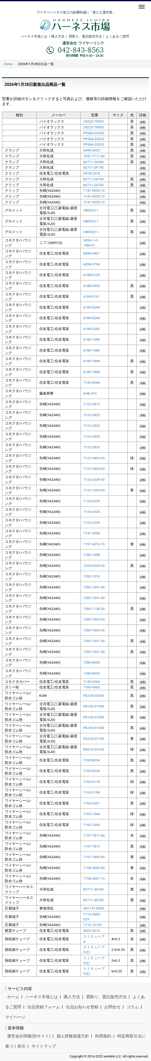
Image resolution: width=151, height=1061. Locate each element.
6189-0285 (91, 329)
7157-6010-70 (94, 544)
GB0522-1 (90, 210)
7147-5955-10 (94, 190)
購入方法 (57, 36)
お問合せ (112, 1007)
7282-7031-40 (94, 587)
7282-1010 (91, 576)
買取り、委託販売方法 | (87, 36)
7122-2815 (91, 404)
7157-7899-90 (94, 857)
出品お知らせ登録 (82, 1007)
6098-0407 (91, 253)
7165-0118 (91, 782)
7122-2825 (91, 415)
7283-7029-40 (94, 619)
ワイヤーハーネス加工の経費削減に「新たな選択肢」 (76, 12)
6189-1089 (91, 339)
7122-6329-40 (94, 479)
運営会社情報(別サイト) (29, 1036)
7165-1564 (91, 814)
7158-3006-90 (94, 868)
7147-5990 (91, 533)
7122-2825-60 (94, 458)
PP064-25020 (93, 133)
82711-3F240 (93, 889)
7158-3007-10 (94, 878)
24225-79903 (93, 121)
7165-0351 (91, 803)
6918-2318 (91, 173)
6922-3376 (91, 931)
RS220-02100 (93, 739)
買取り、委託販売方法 (106, 996)
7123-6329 (91, 501)
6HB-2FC (90, 393)
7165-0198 (91, 792)
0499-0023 (91, 150)
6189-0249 (91, 307)
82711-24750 (93, 179)
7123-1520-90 (94, 490)
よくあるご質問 (117, 36)
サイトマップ (43, 1046)
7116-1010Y (92, 925)
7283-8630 (91, 662)
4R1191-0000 (93, 908)
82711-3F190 (93, 167)
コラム (133, 1007)
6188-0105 (91, 275)
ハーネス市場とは (34, 36)
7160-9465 (91, 687)
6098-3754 (91, 264)
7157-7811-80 (94, 835)
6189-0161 (91, 296)
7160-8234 (91, 760)
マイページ (15, 1017)
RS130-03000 (93, 695)
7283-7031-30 (94, 641)
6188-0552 (91, 286)
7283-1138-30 (94, 609)
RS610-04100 (93, 749)
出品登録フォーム (43, 1007)
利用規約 (103, 1036)
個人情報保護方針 (73, 1036)
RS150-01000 (93, 706)
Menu (142, 4)
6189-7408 (91, 361)
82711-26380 (93, 162)
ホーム (13, 996)
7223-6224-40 (94, 566)
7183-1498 (91, 555)
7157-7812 (91, 846)
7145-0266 (91, 382)
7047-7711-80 (94, 156)
